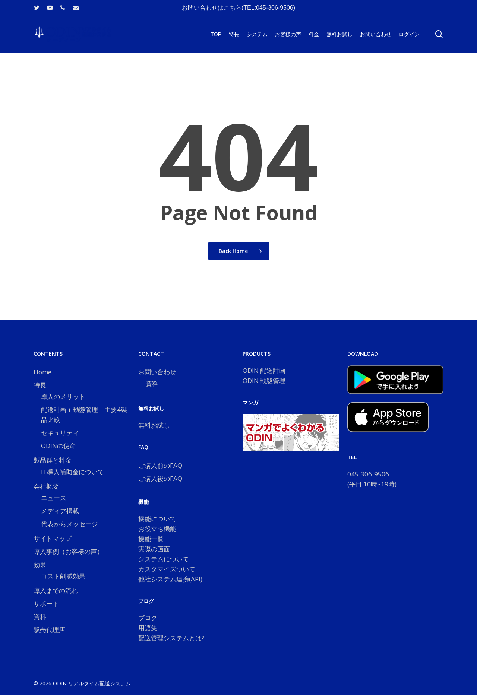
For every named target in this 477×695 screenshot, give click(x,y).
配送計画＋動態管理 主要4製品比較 (84, 414)
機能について (157, 518)
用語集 (147, 627)
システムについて (163, 559)
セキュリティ (60, 432)
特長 (40, 385)
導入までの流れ (56, 590)
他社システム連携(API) (170, 579)
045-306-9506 (368, 474)
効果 (40, 564)
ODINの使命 (58, 445)
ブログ (147, 617)
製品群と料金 (53, 460)
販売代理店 (49, 629)
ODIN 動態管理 (264, 380)
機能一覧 (151, 538)
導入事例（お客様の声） (68, 551)
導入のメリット (63, 396)
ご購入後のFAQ (160, 478)
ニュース (53, 498)
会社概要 (46, 486)
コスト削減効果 (63, 576)
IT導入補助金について (72, 471)
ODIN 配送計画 (264, 370)
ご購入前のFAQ (160, 465)
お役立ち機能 (157, 528)
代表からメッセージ (69, 524)
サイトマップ (53, 538)
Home (42, 372)
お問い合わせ (157, 372)
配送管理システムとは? (171, 638)
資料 (40, 616)
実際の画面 (154, 549)
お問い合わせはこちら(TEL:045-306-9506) (238, 7)
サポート (46, 603)
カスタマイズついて (166, 569)
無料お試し (154, 425)
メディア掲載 (60, 511)
